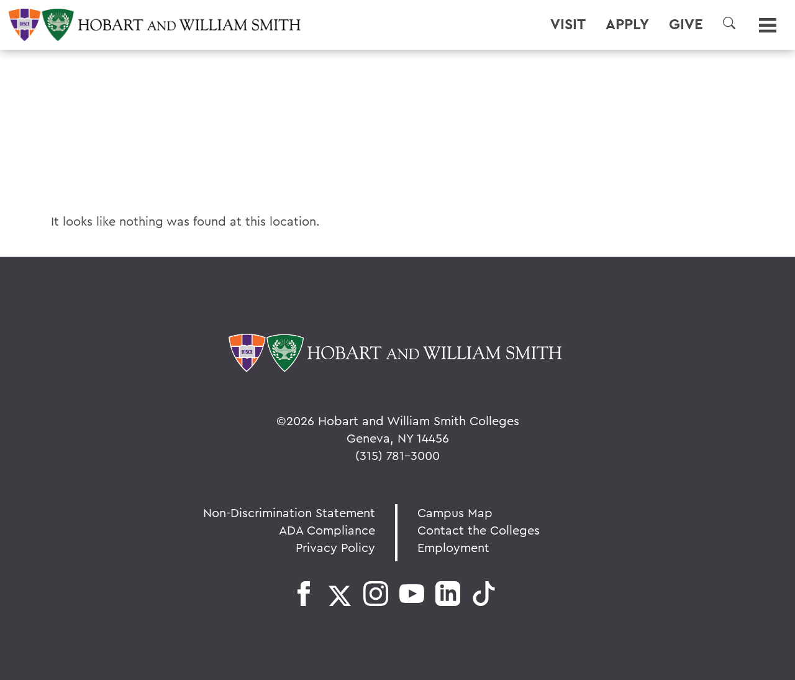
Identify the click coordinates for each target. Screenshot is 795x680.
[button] (729, 23)
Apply (627, 24)
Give (686, 24)
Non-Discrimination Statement (289, 512)
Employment (453, 547)
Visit (568, 24)
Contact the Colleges (478, 530)
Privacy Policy (335, 547)
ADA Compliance (327, 530)
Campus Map (455, 512)
